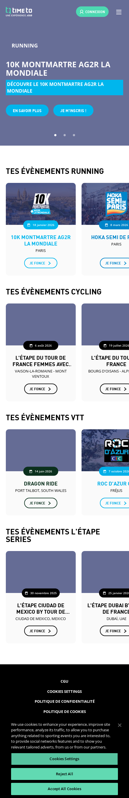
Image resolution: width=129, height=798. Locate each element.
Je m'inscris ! (73, 110)
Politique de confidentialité (65, 701)
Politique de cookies (64, 711)
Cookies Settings (64, 691)
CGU (64, 681)
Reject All (64, 773)
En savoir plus (27, 110)
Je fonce (37, 262)
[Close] (119, 725)
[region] (64, 757)
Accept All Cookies (64, 788)
